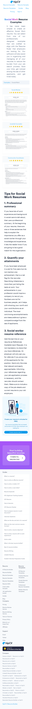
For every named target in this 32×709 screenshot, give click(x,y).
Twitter (4, 637)
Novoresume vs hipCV (9, 658)
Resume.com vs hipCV (9, 661)
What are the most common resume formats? (14, 525)
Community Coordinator (16, 158)
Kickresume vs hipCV (8, 678)
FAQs (4, 640)
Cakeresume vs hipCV (20, 675)
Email (4, 634)
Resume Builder (7, 572)
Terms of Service (7, 616)
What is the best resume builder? (13, 543)
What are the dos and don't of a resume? (15, 520)
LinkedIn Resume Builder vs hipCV (12, 673)
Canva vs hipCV (7, 656)
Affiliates (5, 627)
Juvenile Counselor (16, 124)
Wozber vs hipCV (7, 688)
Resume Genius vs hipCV (10, 666)
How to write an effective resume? (13, 480)
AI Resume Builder (8, 569)
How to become (8, 503)
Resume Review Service (7, 608)
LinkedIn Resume (9, 554)
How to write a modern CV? (12, 484)
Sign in (19, 11)
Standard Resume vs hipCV (10, 697)
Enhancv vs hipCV (8, 680)
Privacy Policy (6, 619)
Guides (20, 8)
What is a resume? (9, 476)
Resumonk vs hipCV (21, 678)
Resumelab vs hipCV (8, 685)
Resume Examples (9, 5)
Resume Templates (9, 8)
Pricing (12, 11)
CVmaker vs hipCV (8, 692)
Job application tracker (7, 592)
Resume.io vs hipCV (18, 656)
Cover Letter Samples (6, 587)
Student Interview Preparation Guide (14, 558)
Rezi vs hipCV (17, 688)
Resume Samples (23, 5)
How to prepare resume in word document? (13, 511)
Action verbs (7, 539)
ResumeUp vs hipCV (8, 690)
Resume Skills (6, 584)
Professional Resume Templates (24, 585)
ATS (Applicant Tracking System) (13, 495)
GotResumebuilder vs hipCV (10, 683)
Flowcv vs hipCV (20, 685)
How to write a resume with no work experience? (14, 534)
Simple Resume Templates (23, 581)
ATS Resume (7, 499)
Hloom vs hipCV (19, 690)
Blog (27, 8)
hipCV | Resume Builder (10, 704)
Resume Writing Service (7, 612)
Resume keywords (9, 491)
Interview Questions (9, 516)
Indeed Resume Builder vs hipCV (12, 671)
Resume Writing (8, 551)
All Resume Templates (22, 572)
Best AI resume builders (11, 547)
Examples (7, 82)
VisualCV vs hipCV (8, 675)
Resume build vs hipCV (9, 663)
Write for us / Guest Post (6, 623)
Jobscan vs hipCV (19, 680)
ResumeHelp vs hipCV (20, 692)
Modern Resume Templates (23, 590)
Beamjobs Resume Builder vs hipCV (13, 700)
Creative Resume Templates (23, 576)
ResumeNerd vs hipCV (9, 695)
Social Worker (16, 90)
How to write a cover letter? (12, 487)
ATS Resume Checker (10, 507)
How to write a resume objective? (13, 530)
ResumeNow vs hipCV (9, 668)
